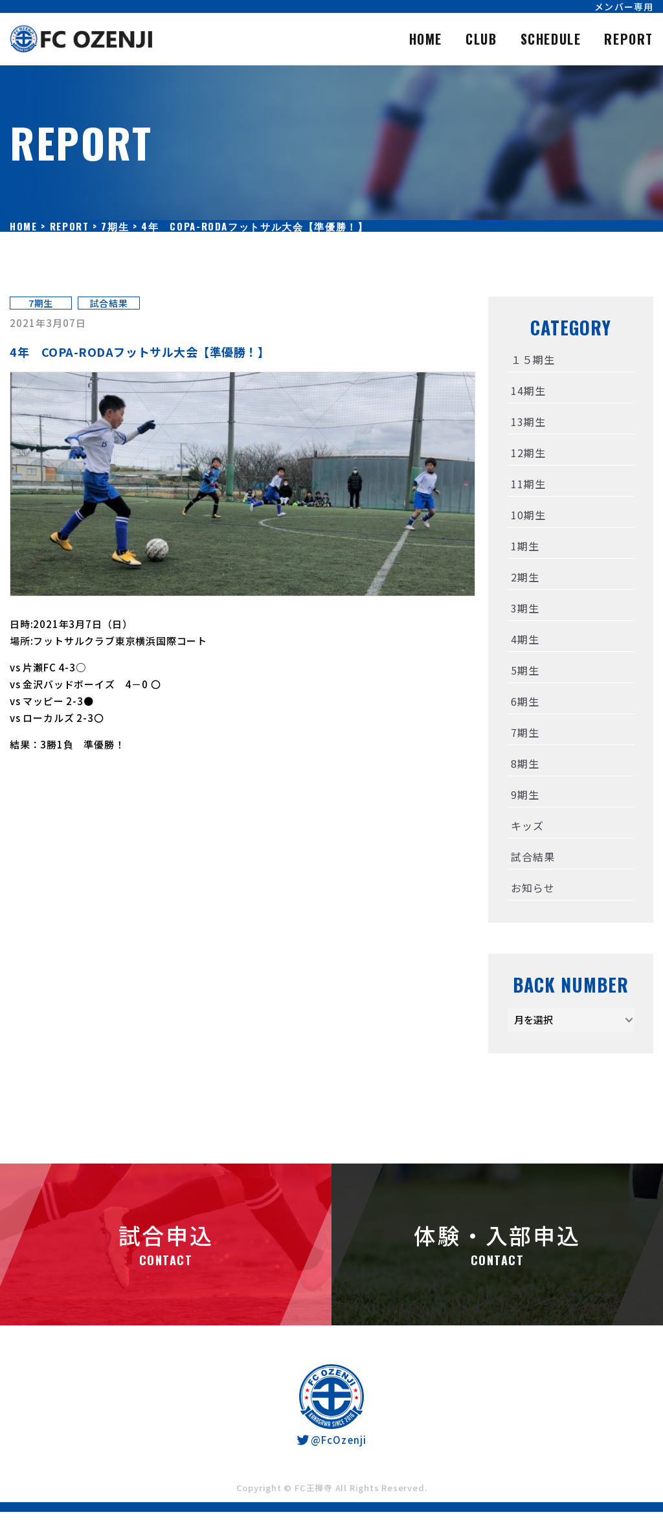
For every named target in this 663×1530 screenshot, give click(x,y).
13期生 (528, 421)
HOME (425, 39)
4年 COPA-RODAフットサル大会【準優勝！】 (140, 351)
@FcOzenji (331, 1439)
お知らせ (532, 887)
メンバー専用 (623, 6)
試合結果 (109, 303)
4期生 (525, 639)
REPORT (628, 39)
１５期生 (532, 359)
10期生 (528, 515)
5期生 (525, 670)
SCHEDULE (551, 39)
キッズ (527, 825)
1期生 (525, 546)
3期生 (525, 608)
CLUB (481, 39)
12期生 (528, 452)
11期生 (528, 483)
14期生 (528, 390)
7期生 (40, 303)
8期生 (525, 763)
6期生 (525, 701)
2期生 (525, 577)
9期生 (525, 794)
